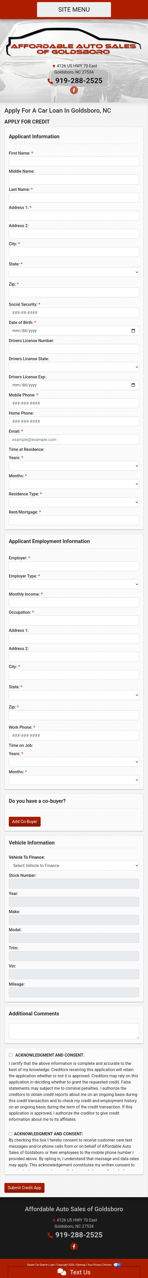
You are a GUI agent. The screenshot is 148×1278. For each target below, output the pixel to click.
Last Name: (19, 189)
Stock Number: (22, 875)
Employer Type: (23, 576)
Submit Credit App (24, 1187)
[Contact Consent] (10, 1134)
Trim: (13, 947)
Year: (13, 893)
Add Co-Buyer (24, 821)
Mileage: (17, 984)
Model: (15, 929)
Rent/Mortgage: (23, 512)
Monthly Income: (24, 594)
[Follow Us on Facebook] (74, 90)
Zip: (12, 284)
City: (13, 243)
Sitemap (81, 1264)
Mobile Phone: (22, 395)
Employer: (18, 557)
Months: (16, 475)
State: (14, 264)
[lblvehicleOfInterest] (74, 865)
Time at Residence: (26, 449)
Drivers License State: (29, 358)
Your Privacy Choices (104, 1264)
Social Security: (23, 304)
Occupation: (20, 612)
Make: (14, 911)
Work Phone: (20, 727)
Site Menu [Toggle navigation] (74, 9)
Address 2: (18, 225)
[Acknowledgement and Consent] (10, 1055)
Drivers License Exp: (27, 376)
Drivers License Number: (31, 340)
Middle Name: (21, 171)
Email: (14, 431)
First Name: (19, 153)
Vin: (12, 966)
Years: (14, 457)
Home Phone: (21, 413)
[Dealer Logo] (74, 42)
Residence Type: (24, 494)
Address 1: (18, 207)
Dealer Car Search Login (41, 1264)
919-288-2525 (79, 80)
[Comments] (74, 1031)
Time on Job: (21, 745)
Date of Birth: (21, 322)
